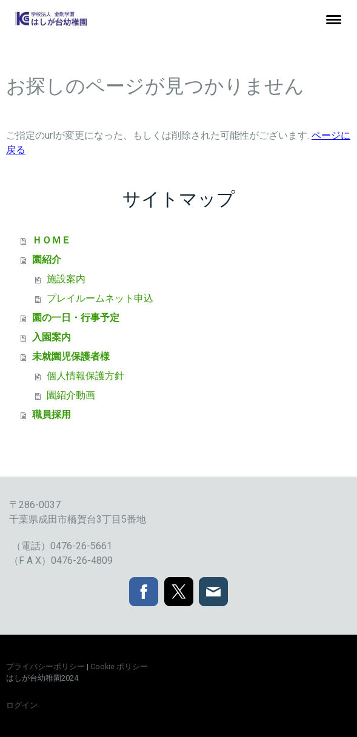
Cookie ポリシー (119, 666)
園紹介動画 (71, 395)
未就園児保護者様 (71, 356)
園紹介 (46, 259)
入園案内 (51, 337)
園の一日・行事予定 (75, 317)
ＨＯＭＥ (51, 240)
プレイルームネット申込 (100, 298)
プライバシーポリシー (45, 666)
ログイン (22, 705)
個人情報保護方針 (85, 376)
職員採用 (51, 414)
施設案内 (66, 279)
